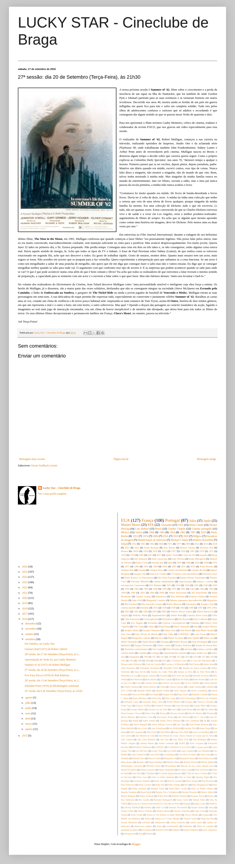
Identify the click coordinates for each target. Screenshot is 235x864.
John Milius (165, 732)
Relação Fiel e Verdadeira (167, 792)
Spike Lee (160, 807)
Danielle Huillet (144, 690)
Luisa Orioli (155, 754)
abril (28, 718)
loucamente (147, 830)
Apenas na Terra (184, 672)
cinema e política (205, 649)
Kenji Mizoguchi (197, 558)
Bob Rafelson (136, 679)
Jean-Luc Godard (158, 573)
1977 (178, 543)
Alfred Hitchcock (205, 611)
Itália (192, 520)
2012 (196, 543)
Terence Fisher (127, 811)
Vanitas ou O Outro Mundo (167, 818)
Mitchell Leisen (153, 766)
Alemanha (166, 524)
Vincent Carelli (190, 818)
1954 (172, 532)
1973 (214, 562)
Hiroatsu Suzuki (177, 713)
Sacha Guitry (182, 800)
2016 (25, 619)
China (162, 687)
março (29, 723)
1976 (123, 555)
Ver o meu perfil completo (52, 493)
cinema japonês (128, 607)
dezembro (30, 623)
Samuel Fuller (199, 800)
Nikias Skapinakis (166, 770)
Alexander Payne (170, 668)
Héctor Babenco (128, 717)
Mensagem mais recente (32, 459)
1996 (132, 592)
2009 (161, 592)
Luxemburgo (169, 754)
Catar (138, 683)
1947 (179, 562)
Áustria (149, 833)
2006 (152, 592)
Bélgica (197, 536)
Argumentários (159, 615)
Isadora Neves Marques (170, 720)
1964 (161, 532)
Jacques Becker (209, 626)
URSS (135, 551)
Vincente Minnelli (140, 581)
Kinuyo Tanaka (187, 547)
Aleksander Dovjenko (149, 668)
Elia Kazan (183, 619)
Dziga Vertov (183, 694)
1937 (203, 657)
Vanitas (148, 818)
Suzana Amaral (198, 807)
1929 (154, 551)
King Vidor (167, 634)
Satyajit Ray (158, 562)
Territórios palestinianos (136, 649)
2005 (163, 611)
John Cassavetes (160, 558)
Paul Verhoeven (128, 785)
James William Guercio (162, 724)
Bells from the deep (180, 675)
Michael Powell (190, 762)
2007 (174, 566)
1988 (139, 660)
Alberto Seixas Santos (181, 611)
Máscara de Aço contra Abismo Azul (197, 766)
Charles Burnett (210, 683)
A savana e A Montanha (175, 664)
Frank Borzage (151, 547)
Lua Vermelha (204, 751)
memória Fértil (162, 830)
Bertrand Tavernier (201, 675)
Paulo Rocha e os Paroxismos (138, 577)
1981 (183, 588)
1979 (173, 588)
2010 (203, 532)
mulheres (176, 830)
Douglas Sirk (167, 694)
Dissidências (168, 619)
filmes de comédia (205, 826)
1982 (182, 532)
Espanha (203, 555)
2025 (25, 571)
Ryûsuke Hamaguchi (163, 800)
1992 (127, 611)
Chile (214, 615)
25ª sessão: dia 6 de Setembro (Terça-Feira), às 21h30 (53, 691)
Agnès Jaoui (208, 664)
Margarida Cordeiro (156, 600)
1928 (145, 551)
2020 (25, 598)
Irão (196, 626)
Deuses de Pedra (138, 694)
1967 (192, 551)
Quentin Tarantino (129, 792)
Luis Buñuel (142, 528)
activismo (146, 822)
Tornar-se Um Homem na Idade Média (164, 815)
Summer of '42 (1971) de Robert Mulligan (47, 664)
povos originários (209, 830)
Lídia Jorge (205, 754)
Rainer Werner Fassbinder (192, 577)
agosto (29, 697)
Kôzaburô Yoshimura (142, 747)
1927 (179, 657)
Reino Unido (196, 524)
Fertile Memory (174, 702)
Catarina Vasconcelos (171, 683)
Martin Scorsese (176, 638)
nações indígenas (191, 830)
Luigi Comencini (138, 754)
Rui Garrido (144, 800)
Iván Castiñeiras (192, 720)
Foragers (189, 702)
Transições (191, 604)
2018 (25, 608)
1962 (152, 543)
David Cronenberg (199, 690)
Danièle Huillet (163, 690)
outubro (29, 634)
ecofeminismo (173, 826)
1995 (136, 611)
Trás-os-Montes (191, 815)
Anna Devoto (140, 672)
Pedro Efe (160, 785)
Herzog (163, 713)
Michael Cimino (179, 539)
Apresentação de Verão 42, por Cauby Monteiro (50, 659)
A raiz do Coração (153, 664)
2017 (25, 613)
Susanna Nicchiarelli (178, 807)
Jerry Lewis (143, 728)
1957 (173, 551)
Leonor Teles (157, 751)
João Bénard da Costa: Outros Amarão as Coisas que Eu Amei (186, 735)
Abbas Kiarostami (178, 592)
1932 (187, 657)
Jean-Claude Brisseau (199, 724)
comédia (143, 653)
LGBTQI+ (159, 747)
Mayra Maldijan (156, 762)
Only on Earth (184, 777)
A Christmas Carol (178, 660)
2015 (25, 735)
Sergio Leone (200, 803)
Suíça (124, 543)
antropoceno (160, 822)
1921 (154, 657)
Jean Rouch (185, 630)
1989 (211, 588)
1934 (177, 585)
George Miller (200, 705)
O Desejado (150, 773)
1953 (164, 551)
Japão (207, 520)
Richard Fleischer (189, 792)
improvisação (185, 581)
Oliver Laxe (141, 777)
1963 (136, 588)
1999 (145, 611)
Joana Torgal (205, 728)
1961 (143, 543)
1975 (127, 566)
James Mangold (140, 724)
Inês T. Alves (199, 717)
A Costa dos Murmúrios (201, 660)
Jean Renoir (169, 547)
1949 (214, 585)
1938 (211, 657)
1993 (145, 566)
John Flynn (151, 732)
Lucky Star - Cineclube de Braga (61, 487)
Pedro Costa (142, 562)
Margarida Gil (170, 758)
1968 (155, 588)
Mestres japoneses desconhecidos (186, 600)
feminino (144, 607)
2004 (148, 660)
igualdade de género (130, 830)
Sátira (211, 807)
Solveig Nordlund (132, 807)
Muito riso (208, 638)
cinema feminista (177, 822)
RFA (151, 524)
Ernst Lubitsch (200, 619)
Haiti (199, 709)
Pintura (124, 551)
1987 (200, 607)
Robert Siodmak (146, 796)
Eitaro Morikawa (140, 698)
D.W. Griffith (127, 690)
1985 (141, 555)
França (147, 520)
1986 (191, 607)
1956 (127, 588)
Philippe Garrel (157, 788)
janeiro (29, 729)
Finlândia (195, 622)
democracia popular (143, 826)
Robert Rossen (180, 641)
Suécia (139, 532)
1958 (205, 562)
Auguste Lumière (148, 675)
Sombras (148, 807)
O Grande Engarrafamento (170, 773)
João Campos (127, 739)
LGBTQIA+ (184, 634)
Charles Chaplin (177, 528)
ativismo (188, 649)
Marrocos (159, 638)
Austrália (164, 675)
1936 (164, 607)
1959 (183, 551)
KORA (182, 743)
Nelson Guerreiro (147, 770)
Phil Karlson (131, 604)
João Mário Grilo (181, 739)
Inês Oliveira (183, 717)
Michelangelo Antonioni (131, 766)
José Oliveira (178, 558)
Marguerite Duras (187, 758)
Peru (186, 785)
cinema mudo (127, 653)
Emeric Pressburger (187, 698)
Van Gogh (157, 649)
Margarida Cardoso (141, 638)
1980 (136, 566)
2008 (156, 660)
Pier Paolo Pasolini (167, 577)
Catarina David (151, 683)
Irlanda (135, 720)
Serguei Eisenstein (144, 645)
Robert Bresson (174, 604)
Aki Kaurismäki (199, 592)
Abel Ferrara (194, 664)
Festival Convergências (174, 622)
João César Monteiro (146, 739)
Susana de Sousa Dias (206, 645)
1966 (160, 543)
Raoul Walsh (146, 792)
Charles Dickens (131, 687)
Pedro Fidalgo (174, 785)
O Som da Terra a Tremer (196, 773)
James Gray (170, 630)
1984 (201, 588)
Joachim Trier (190, 728)
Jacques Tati (140, 573)
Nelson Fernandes (129, 770)
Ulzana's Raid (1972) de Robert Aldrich (46, 649)
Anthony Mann (139, 615)
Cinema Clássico (176, 687)
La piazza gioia (201, 747)
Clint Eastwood (131, 619)
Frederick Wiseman (163, 705)
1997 (193, 532)
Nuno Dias (136, 773)
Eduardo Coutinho (200, 694)
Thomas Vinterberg (182, 811)
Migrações (212, 600)
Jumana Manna (147, 743)
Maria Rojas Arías (206, 758)
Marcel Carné (154, 758)
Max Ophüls (194, 638)
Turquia (205, 815)
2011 (183, 566)
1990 (187, 543)
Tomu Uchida (137, 815)
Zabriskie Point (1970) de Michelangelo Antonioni (52, 685)
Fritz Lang (138, 626)
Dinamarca (161, 596)
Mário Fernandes (129, 641)
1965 (145, 588)
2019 (25, 603)
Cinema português (202, 528)
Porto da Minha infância (202, 788)
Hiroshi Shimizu (195, 713)
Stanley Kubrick (183, 645)
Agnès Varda (172, 555)
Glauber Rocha (198, 570)
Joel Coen (126, 634)
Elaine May (156, 698)
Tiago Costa (199, 811)
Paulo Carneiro (145, 785)
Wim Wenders (173, 649)
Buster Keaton (199, 679)
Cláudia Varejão (194, 687)
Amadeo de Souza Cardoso (194, 668)
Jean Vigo (181, 724)
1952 (134, 543)
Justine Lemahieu (166, 743)
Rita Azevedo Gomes (151, 604)
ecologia (155, 653)
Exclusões (153, 622)
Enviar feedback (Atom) (44, 465)
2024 (25, 576)
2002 (164, 566)
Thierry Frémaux (145, 811)
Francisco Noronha (205, 702)
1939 (173, 607)
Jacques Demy (131, 630)
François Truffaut (143, 705)
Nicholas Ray (206, 547)
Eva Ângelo (137, 622)
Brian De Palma (182, 679)
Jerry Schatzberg (158, 728)
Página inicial (121, 459)
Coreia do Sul (188, 555)
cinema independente (164, 581)
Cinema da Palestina (177, 570)
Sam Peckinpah (199, 641)
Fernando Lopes (131, 702)
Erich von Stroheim (208, 698)
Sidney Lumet (164, 645)
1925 (168, 585)
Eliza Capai (170, 698)
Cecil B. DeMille (191, 683)
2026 (25, 566)
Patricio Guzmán (175, 781)
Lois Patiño (172, 751)
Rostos (211, 796)
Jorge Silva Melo (181, 732)
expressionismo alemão (174, 653)
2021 (25, 592)
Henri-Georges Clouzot (131, 713)
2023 (25, 582)
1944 (182, 607)
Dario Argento (180, 690)
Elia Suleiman (178, 596)
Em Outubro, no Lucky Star (40, 643)
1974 (145, 536)
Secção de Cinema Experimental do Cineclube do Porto (155, 803)
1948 (188, 562)
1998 (155, 566)
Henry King (150, 713)
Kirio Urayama (196, 743)
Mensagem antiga (206, 459)
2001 (142, 592)
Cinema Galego (143, 596)
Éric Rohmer (155, 585)
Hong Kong (164, 626)
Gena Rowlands (183, 705)
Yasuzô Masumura (129, 822)
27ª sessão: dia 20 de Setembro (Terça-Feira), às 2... (52, 669)
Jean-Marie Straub (205, 630)
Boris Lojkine (166, 679)
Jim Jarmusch (141, 558)
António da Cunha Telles (162, 672)
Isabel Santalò (149, 720)
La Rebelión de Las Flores (179, 747)
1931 (155, 607)
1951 (135, 536)
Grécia (174, 709)
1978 (132, 555)
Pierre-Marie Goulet (178, 788)
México (125, 532)
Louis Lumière (187, 751)
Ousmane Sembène (142, 781)
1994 (123, 592)
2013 (192, 566)
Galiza (151, 626)
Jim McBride (174, 728)
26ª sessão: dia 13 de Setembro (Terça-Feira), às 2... (52, 680)
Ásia (141, 833)
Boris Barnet (151, 679)
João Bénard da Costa (145, 735)
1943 (131, 660)
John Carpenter (136, 732)
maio (28, 713)
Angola (124, 615)
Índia (170, 562)
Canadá (141, 570)
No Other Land (184, 770)
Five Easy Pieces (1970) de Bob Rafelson (47, 675)
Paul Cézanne (192, 781)
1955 (180, 524)
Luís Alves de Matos (188, 754)
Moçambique (170, 766)
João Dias (164, 739)
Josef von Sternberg (201, 732)
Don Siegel (154, 694)
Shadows (213, 803)
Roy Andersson (128, 800)
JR (205, 720)
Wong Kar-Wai (207, 818)
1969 (164, 588)
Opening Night (202, 777)
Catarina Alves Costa (197, 615)
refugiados (134, 656)
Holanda (210, 713)
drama (159, 826)
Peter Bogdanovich (200, 785)
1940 (187, 585)
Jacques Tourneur (151, 630)
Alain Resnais (206, 566)
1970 (201, 551)
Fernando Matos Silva (153, 702)
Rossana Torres (197, 796)
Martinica (141, 762)
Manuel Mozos (131, 524)
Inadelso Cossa (146, 717)
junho (28, 708)
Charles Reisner (149, 687)
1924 (170, 657)
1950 (196, 562)
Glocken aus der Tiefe (157, 709)
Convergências (150, 619)
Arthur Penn (176, 615)
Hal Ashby (209, 709)
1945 (196, 585)
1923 (162, 657)
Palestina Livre (210, 573)
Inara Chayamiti (182, 626)
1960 (151, 532)
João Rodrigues (200, 739)
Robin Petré (163, 796)
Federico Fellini (197, 596)
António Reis (127, 570)
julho (28, 702)
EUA (125, 520)
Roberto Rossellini (203, 539)
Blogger (136, 844)
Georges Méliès (137, 709)
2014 (205, 543)
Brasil (158, 528)
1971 (169, 543)
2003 (154, 611)
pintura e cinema (205, 581)
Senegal (187, 803)
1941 (123, 660)
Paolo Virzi (159, 781)
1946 (205, 585)
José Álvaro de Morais (146, 634)
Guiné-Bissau (186, 709)
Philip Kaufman (139, 788)
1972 (211, 551)
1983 (192, 588)
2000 (155, 536)
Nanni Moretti (149, 641)
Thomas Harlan (163, 811)
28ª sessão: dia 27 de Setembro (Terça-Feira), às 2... (52, 654)
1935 (195, 657)
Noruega (164, 641)
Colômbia (209, 687)
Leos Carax (200, 634)
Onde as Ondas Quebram (163, 777)
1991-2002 (212, 607)
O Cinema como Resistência (184, 573)
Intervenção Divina (165, 717)
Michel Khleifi (207, 762)
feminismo (187, 826)
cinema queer (196, 822)
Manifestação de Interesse (152, 539)
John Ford (137, 600)
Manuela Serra (138, 758)
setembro (30, 639)
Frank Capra (126, 705)
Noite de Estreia (202, 770)
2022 (25, 587)
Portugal (172, 520)
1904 (146, 657)
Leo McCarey (142, 751)
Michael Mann (173, 762)
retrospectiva (129, 833)
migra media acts (198, 653)
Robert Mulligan (128, 796)
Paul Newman (208, 781)
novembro (31, 628)
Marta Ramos (127, 762)
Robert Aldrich (207, 792)
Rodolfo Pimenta (179, 796)
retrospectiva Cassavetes (133, 585)
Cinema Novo (156, 570)
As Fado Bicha (203, 672)
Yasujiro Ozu (207, 604)
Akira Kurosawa (128, 668)
